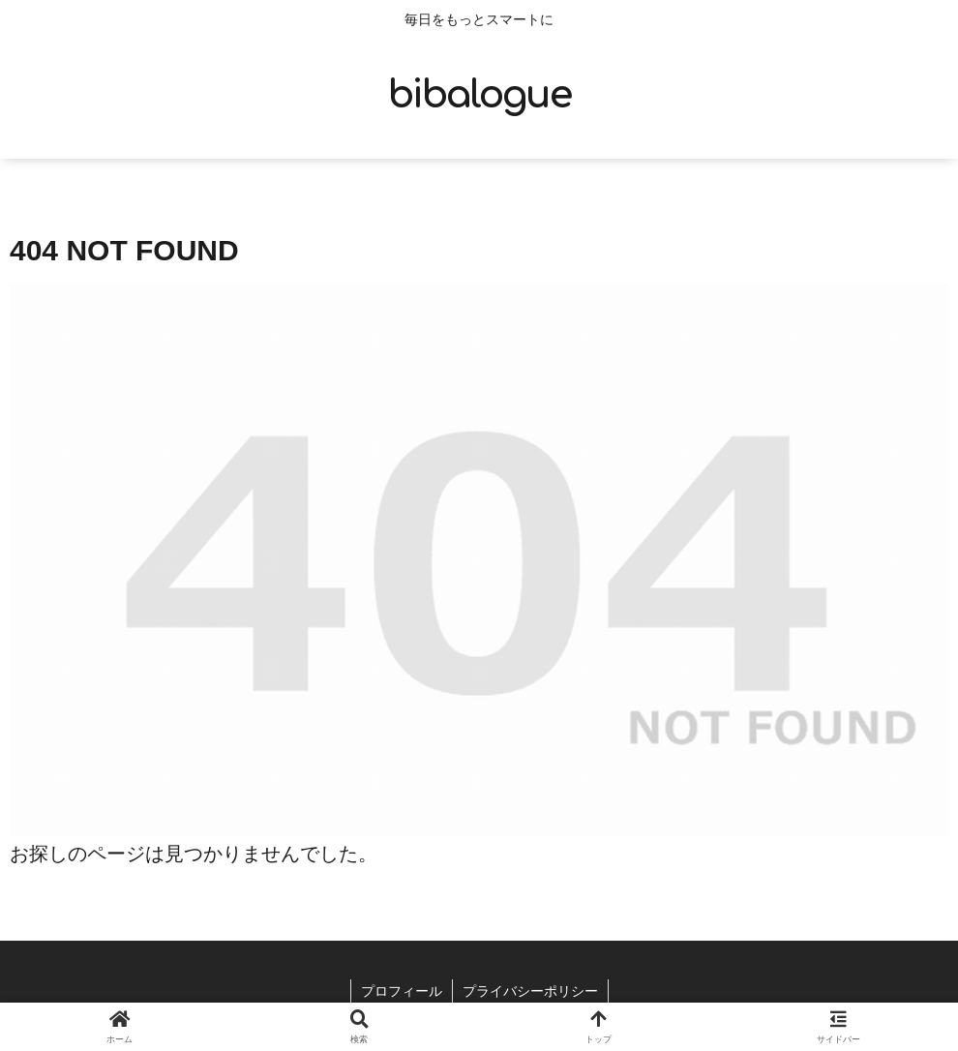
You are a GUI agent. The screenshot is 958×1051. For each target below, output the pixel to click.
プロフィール (401, 991)
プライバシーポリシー (530, 991)
